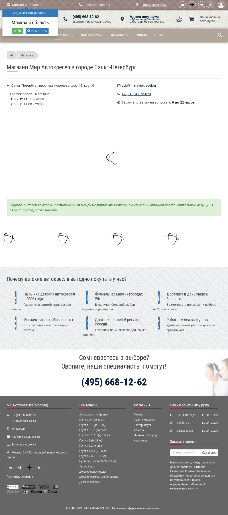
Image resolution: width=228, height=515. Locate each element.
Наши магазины (154, 5)
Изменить (37, 31)
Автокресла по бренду (93, 414)
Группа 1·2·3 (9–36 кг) (93, 451)
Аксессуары (86, 466)
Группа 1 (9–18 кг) (90, 440)
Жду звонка (209, 452)
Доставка (120, 35)
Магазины (64, 35)
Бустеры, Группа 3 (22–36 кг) (97, 461)
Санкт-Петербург (144, 419)
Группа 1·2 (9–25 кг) (91, 445)
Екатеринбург (142, 425)
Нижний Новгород (145, 435)
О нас (160, 35)
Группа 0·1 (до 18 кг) (92, 425)
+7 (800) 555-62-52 (24, 420)
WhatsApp (18, 428)
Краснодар (141, 440)
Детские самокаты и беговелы (98, 476)
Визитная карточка (24, 444)
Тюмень (139, 430)
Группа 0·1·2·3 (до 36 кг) (94, 435)
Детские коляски (89, 482)
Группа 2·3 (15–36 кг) (92, 456)
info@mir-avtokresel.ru (26, 436)
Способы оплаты (20, 477)
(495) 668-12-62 (86, 17)
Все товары (88, 405)
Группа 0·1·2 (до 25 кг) (93, 430)
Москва (138, 414)
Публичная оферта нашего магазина (135, 508)
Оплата (141, 35)
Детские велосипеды (92, 471)
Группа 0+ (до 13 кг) (91, 419)
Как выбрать (92, 35)
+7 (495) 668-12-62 (24, 415)
